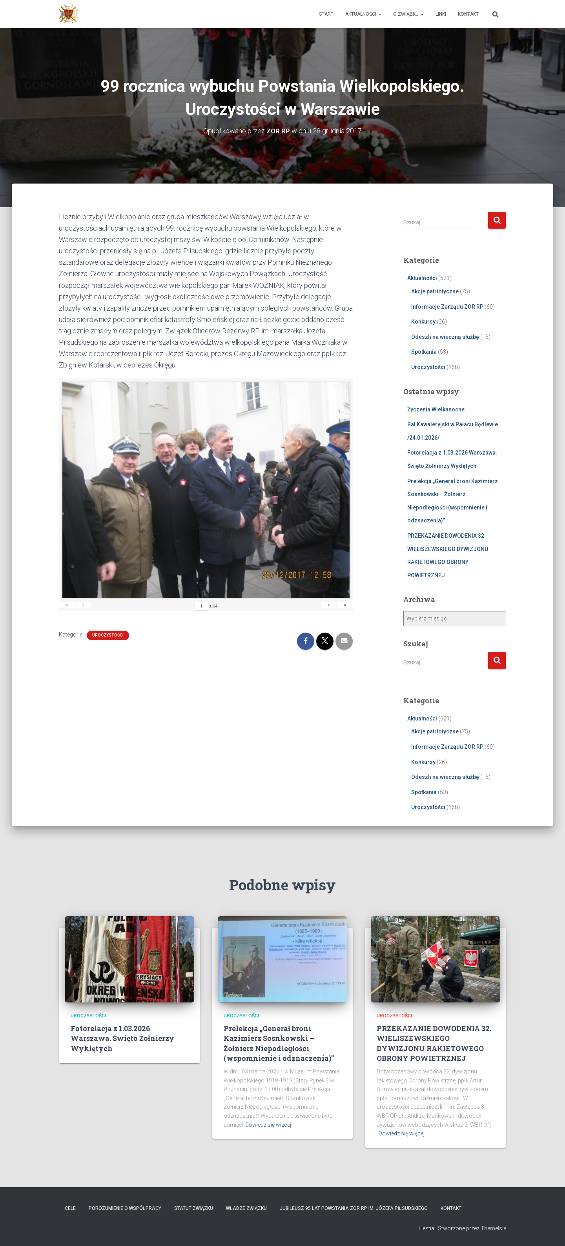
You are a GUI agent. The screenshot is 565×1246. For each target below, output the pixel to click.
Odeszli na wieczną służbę (445, 337)
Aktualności (363, 14)
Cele (70, 1208)
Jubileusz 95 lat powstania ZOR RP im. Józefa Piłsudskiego (354, 1208)
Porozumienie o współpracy (125, 1208)
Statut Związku (193, 1208)
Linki (441, 14)
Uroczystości (108, 635)
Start (326, 14)
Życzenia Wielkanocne (436, 409)
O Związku (408, 14)
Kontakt (468, 14)
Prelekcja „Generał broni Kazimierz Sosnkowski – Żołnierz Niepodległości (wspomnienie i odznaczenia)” (279, 1043)
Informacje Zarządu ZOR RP (447, 306)
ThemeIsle (493, 1228)
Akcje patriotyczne (435, 291)
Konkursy (423, 321)
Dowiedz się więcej (268, 1125)
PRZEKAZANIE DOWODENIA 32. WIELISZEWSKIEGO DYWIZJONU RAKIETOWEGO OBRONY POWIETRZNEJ (434, 1043)
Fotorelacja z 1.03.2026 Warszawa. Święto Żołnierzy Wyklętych (122, 1038)
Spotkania (424, 352)
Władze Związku (246, 1208)
